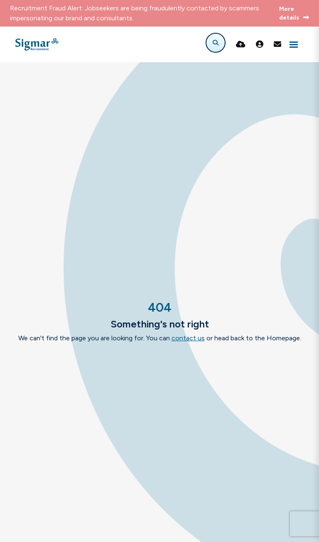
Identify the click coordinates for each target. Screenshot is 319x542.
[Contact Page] (277, 44)
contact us (188, 338)
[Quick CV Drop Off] (240, 44)
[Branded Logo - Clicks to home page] (37, 44)
